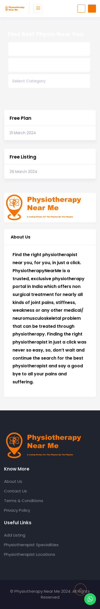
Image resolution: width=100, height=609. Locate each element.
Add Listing (14, 535)
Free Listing (23, 157)
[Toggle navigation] (38, 8)
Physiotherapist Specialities (31, 545)
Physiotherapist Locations (29, 554)
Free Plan (20, 118)
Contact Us (15, 491)
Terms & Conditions (23, 500)
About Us (13, 481)
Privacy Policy (17, 510)
